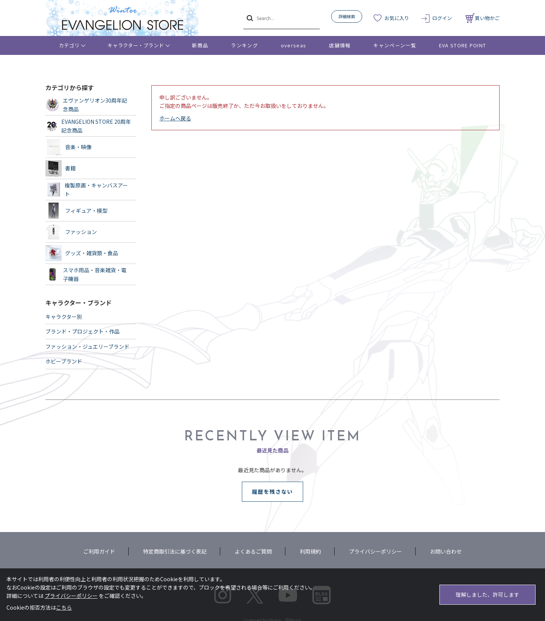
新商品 (200, 45)
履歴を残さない (272, 491)
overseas (293, 45)
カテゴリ (69, 45)
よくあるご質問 (253, 551)
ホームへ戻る (175, 118)
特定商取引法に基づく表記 (175, 551)
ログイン (442, 18)
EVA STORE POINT (462, 45)
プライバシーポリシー (375, 551)
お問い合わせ (446, 551)
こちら (64, 607)
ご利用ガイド (99, 551)
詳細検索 (346, 16)
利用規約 (310, 551)
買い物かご (483, 18)
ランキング (244, 45)
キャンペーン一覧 (394, 45)
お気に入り (397, 18)
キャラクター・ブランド (135, 45)
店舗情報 (339, 45)
